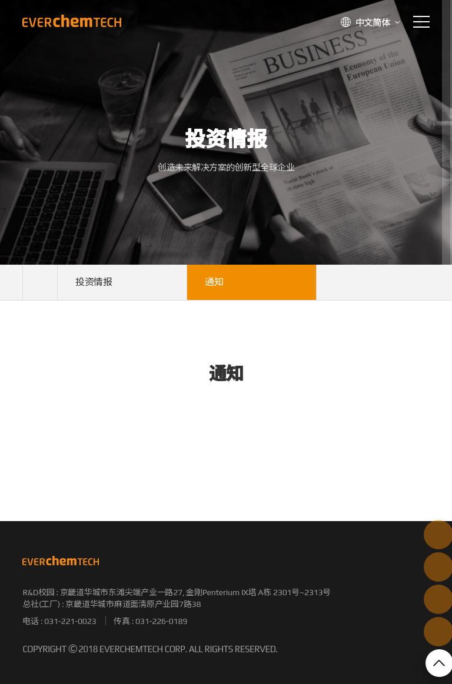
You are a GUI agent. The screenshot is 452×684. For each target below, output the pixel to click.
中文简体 (372, 23)
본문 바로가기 (0, 0)
